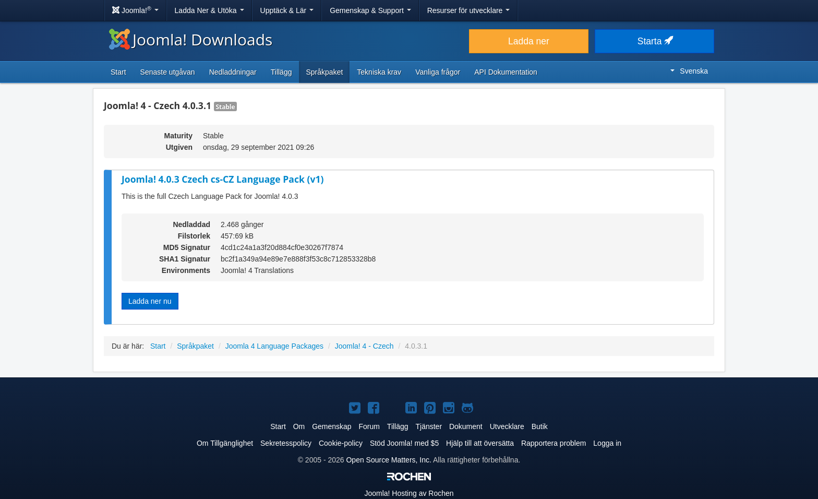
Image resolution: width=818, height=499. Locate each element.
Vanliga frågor (437, 72)
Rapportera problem (553, 443)
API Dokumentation (505, 72)
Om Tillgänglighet (225, 443)
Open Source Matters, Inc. (388, 460)
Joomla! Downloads (190, 39)
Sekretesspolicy (285, 443)
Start (118, 72)
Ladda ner (528, 41)
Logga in (607, 443)
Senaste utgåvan (167, 72)
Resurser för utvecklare (468, 10)
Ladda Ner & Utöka (209, 10)
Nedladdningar (233, 72)
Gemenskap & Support (370, 10)
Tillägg (281, 72)
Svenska (689, 71)
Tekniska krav (379, 72)
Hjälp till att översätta (480, 443)
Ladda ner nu (150, 301)
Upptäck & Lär (287, 10)
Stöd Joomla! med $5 (404, 443)
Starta (654, 41)
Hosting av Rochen (408, 493)
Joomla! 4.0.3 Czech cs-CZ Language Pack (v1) (222, 179)
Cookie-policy (341, 443)
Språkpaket (324, 72)
